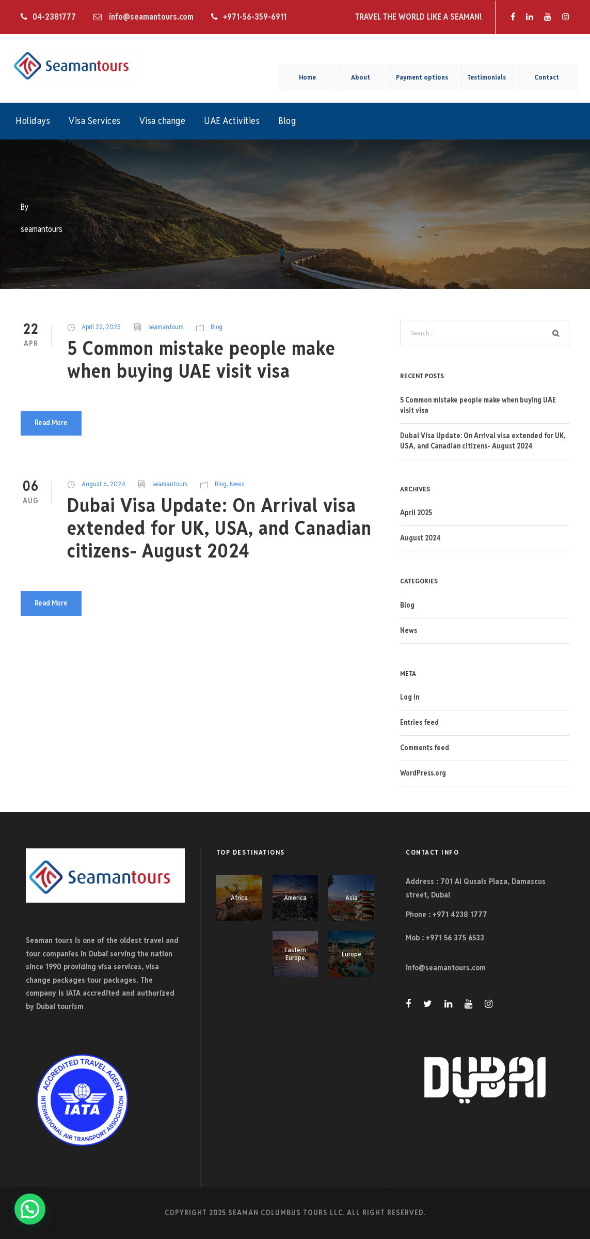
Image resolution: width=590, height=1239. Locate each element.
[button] (29, 1209)
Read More (51, 422)
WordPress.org (423, 773)
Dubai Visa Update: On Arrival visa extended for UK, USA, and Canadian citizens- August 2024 (219, 528)
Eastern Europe (295, 954)
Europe (351, 954)
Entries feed (419, 722)
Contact (546, 77)
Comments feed (424, 747)
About (360, 77)
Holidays (32, 121)
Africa (239, 897)
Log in (409, 697)
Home (307, 77)
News (237, 483)
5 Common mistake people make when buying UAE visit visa (201, 359)
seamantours (165, 326)
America (295, 897)
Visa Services (95, 121)
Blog (287, 121)
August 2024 (420, 538)
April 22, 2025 (101, 326)
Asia (351, 897)
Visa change (162, 121)
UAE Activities (232, 121)
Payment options (422, 77)
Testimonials (486, 77)
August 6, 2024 (103, 483)
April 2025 (416, 512)
